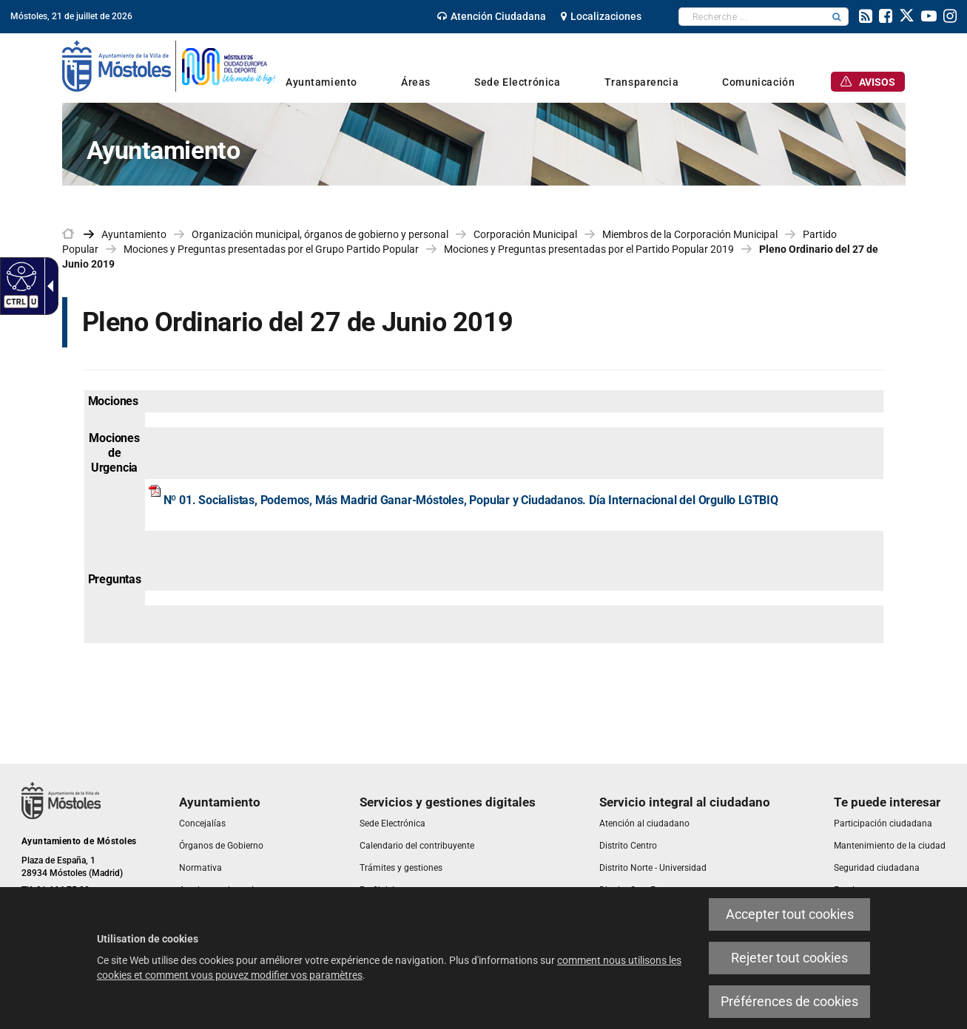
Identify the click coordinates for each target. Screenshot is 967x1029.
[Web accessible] (19, 275)
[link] (491, 16)
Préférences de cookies (789, 1001)
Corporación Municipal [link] (525, 234)
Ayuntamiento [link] (133, 234)
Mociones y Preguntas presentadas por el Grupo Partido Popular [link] (271, 249)
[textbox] (752, 16)
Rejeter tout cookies (789, 957)
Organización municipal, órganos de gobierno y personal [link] (320, 234)
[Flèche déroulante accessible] (47, 286)
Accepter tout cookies (790, 914)
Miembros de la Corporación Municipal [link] (690, 234)
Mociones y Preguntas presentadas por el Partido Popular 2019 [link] (589, 249)
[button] (837, 16)
